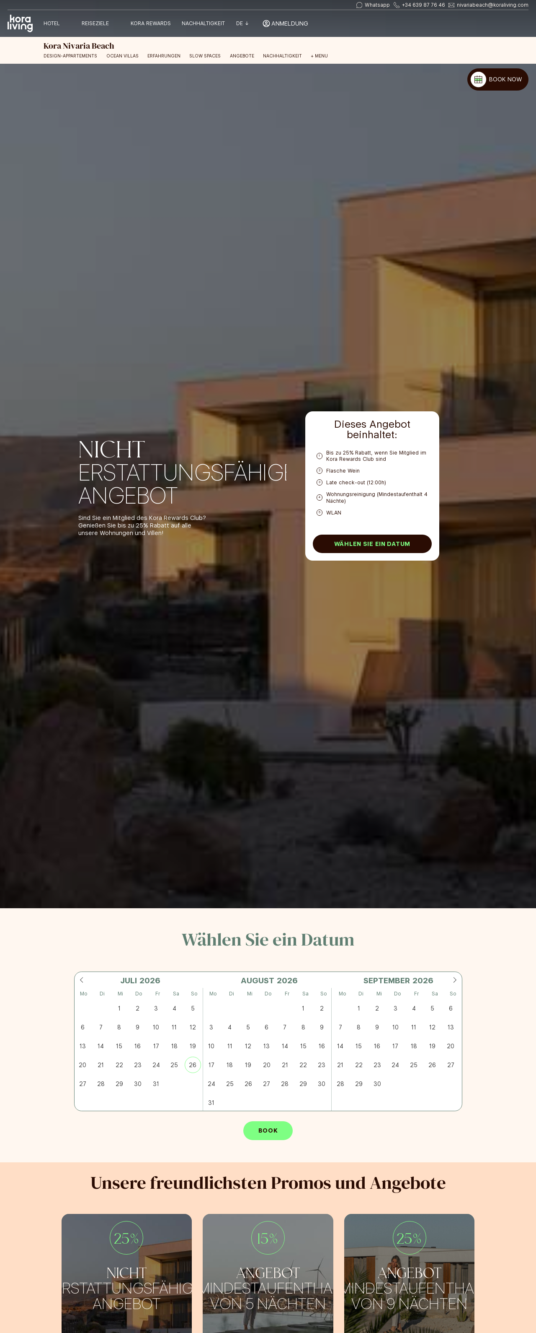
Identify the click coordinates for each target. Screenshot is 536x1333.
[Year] (149, 980)
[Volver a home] (20, 24)
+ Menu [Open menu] (319, 56)
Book (268, 1130)
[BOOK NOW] (497, 79)
